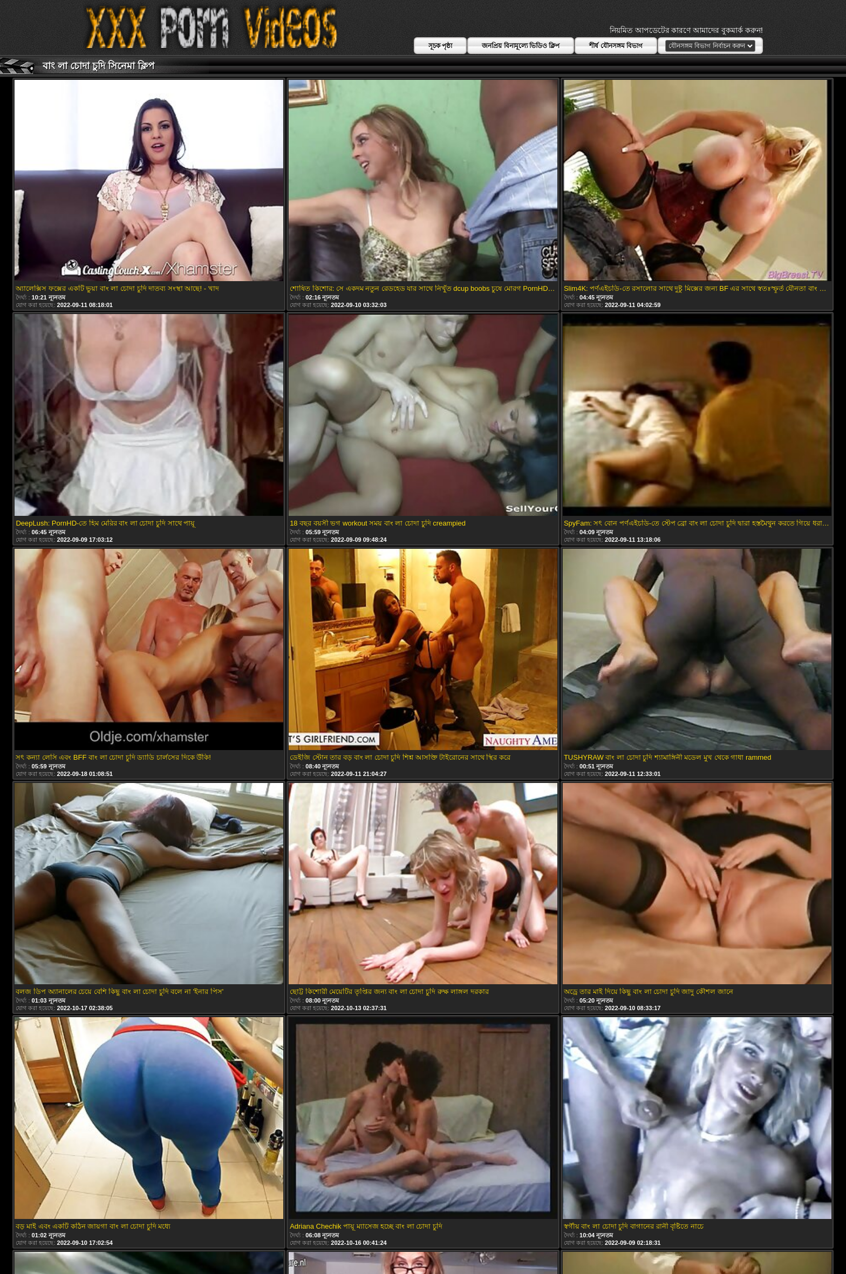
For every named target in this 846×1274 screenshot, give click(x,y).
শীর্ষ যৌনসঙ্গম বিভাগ (616, 46)
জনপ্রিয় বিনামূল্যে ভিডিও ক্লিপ (521, 46)
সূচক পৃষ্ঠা (440, 46)
